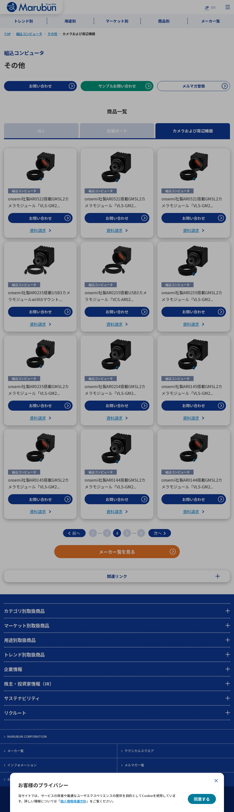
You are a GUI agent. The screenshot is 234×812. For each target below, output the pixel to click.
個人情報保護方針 (73, 801)
